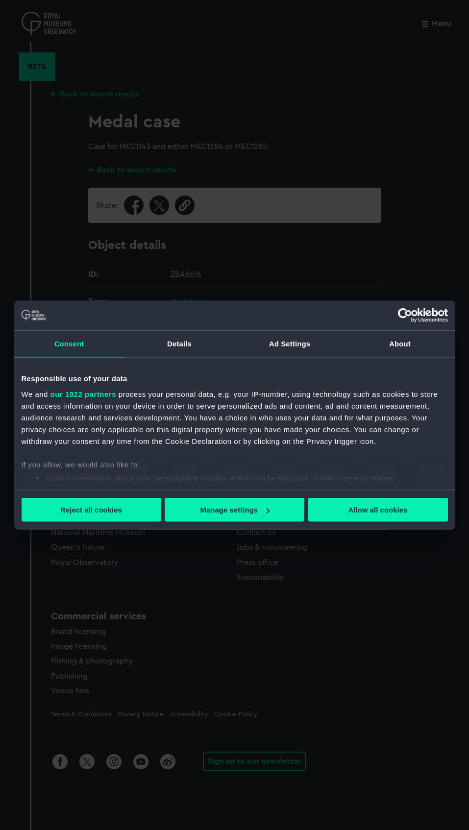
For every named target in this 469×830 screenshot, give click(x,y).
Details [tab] (179, 344)
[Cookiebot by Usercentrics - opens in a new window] (405, 315)
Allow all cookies (378, 510)
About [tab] (400, 344)
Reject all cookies (91, 510)
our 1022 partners (83, 394)
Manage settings (235, 510)
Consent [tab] (69, 344)
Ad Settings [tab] (289, 344)
